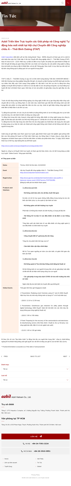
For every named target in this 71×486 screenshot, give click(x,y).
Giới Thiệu (40, 459)
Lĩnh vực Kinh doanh (11, 462)
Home (6, 459)
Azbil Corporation (7, 57)
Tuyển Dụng (8, 466)
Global (39, 466)
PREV (6, 356)
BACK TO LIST (35, 356)
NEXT (65, 356)
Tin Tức (39, 462)
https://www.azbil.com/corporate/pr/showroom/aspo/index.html (21, 146)
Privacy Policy (35, 475)
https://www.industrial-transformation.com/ (34, 173)
